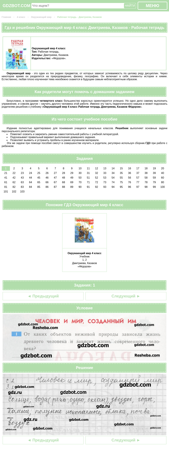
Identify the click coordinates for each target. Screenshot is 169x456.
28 (63, 173)
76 (129, 182)
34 (113, 173)
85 (38, 187)
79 (154, 182)
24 (30, 173)
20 (162, 168)
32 (96, 173)
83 (22, 187)
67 (55, 182)
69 (71, 182)
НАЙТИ (130, 5)
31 (88, 173)
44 (30, 177)
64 (30, 182)
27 (55, 173)
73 (104, 182)
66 (47, 182)
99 (154, 187)
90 (80, 187)
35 (121, 173)
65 (38, 182)
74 (113, 182)
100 (162, 187)
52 (96, 177)
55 (121, 177)
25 (38, 173)
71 (88, 182)
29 (71, 173)
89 (71, 187)
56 (129, 177)
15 (121, 168)
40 (162, 173)
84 (30, 187)
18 (146, 168)
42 (14, 177)
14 (113, 168)
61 (5, 182)
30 (80, 173)
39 (154, 173)
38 (146, 173)
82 (14, 187)
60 (162, 177)
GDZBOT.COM (16, 5)
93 (104, 187)
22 (14, 173)
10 (80, 168)
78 (146, 182)
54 (113, 177)
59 (154, 177)
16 (129, 168)
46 (47, 177)
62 (14, 182)
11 (88, 168)
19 (154, 168)
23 (22, 173)
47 (55, 177)
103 (22, 191)
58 (146, 177)
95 (121, 187)
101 (6, 191)
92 (96, 187)
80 (162, 182)
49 (71, 177)
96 (129, 187)
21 (5, 173)
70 (80, 182)
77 (137, 182)
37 (137, 173)
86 (47, 187)
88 (63, 187)
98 (146, 187)
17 (137, 168)
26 (47, 173)
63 (22, 182)
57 (137, 177)
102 (14, 191)
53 (104, 177)
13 (104, 168)
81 (5, 187)
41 (5, 177)
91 (88, 187)
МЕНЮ (152, 5)
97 (137, 187)
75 (121, 182)
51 (88, 177)
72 (96, 182)
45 (38, 177)
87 (55, 187)
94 (113, 187)
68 (63, 182)
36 (129, 173)
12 (96, 168)
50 (80, 177)
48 (63, 177)
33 (104, 173)
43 (22, 177)
